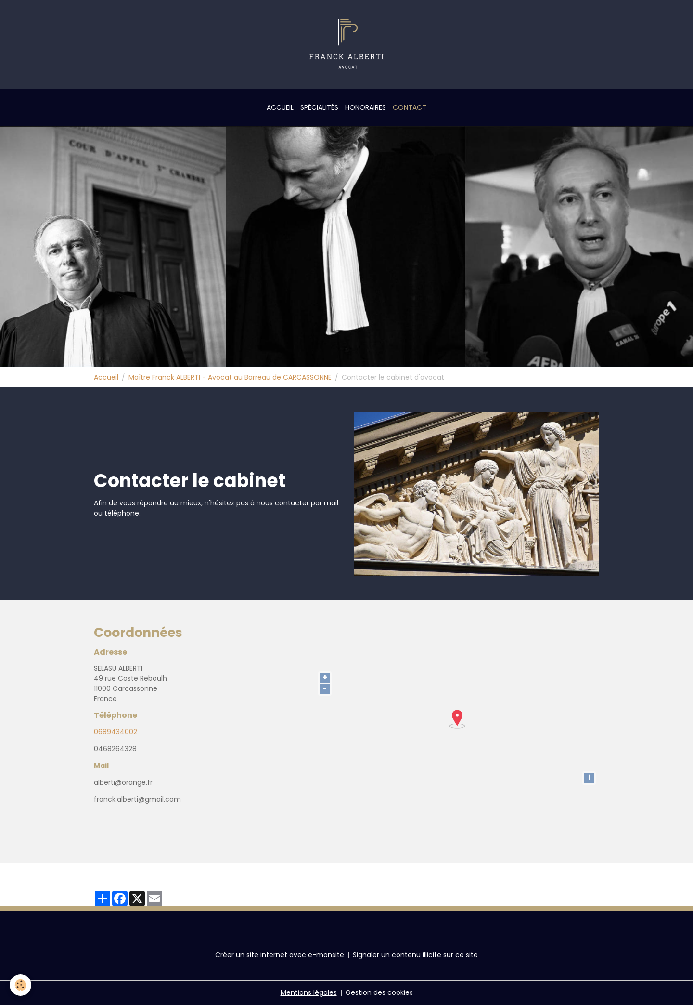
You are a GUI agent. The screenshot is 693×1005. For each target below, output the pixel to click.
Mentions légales (309, 992)
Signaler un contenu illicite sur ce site (415, 955)
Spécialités (319, 107)
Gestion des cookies (379, 992)
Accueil (280, 107)
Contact (409, 107)
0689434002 (115, 732)
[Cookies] (20, 985)
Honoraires (365, 107)
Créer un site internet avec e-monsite (279, 955)
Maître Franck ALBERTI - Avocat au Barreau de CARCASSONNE (230, 377)
